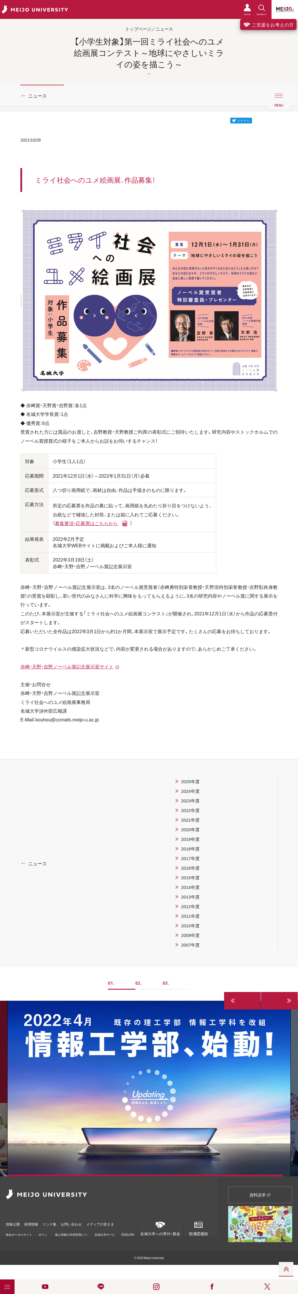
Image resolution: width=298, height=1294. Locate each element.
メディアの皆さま (119, 1222)
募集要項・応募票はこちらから (86, 523)
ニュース (37, 95)
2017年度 (190, 858)
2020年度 (190, 829)
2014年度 (190, 887)
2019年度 (190, 839)
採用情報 (36, 1222)
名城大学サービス (105, 1233)
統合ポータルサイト (19, 1233)
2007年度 (190, 945)
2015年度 (190, 877)
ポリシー (42, 1233)
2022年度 (190, 810)
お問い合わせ (85, 1222)
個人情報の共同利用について (71, 1233)
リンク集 (58, 1222)
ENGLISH (128, 1231)
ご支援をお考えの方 (268, 24)
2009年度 (190, 935)
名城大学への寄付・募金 (160, 1227)
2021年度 (190, 820)
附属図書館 (198, 1227)
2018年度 (190, 848)
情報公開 (13, 1222)
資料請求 (260, 1195)
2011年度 (190, 916)
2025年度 (190, 781)
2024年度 (190, 791)
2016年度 (190, 868)
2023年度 (190, 800)
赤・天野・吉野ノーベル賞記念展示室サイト (66, 666)
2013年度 (190, 897)
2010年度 (190, 925)
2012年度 (190, 906)
